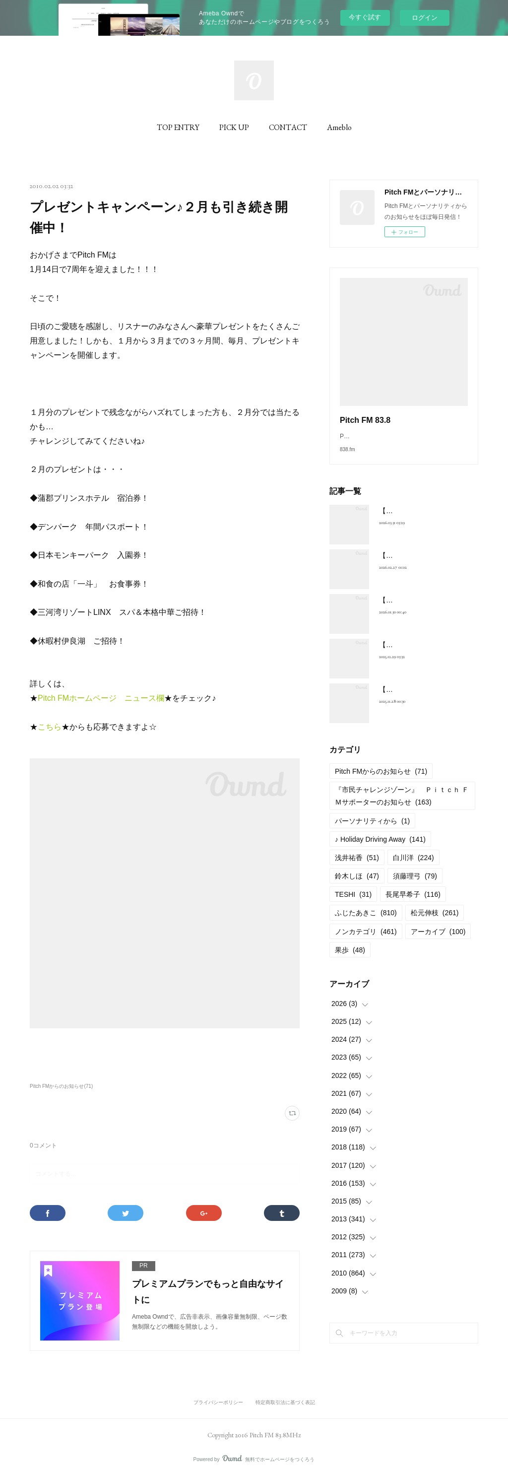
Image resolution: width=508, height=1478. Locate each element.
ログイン (425, 17)
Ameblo (339, 127)
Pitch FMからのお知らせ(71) (61, 1086)
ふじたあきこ (366, 923)
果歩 (350, 960)
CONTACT (288, 127)
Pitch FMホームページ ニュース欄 (101, 698)
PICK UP (234, 127)
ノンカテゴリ (366, 941)
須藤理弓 (415, 886)
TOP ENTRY (178, 127)
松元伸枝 (435, 923)
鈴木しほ (357, 886)
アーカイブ (438, 941)
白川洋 (413, 868)
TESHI (353, 904)
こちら (50, 727)
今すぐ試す (365, 17)
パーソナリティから (372, 831)
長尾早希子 (413, 904)
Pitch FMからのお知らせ (381, 781)
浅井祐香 (357, 868)
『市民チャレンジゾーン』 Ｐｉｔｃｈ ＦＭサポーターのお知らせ (402, 806)
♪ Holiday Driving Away (380, 849)
